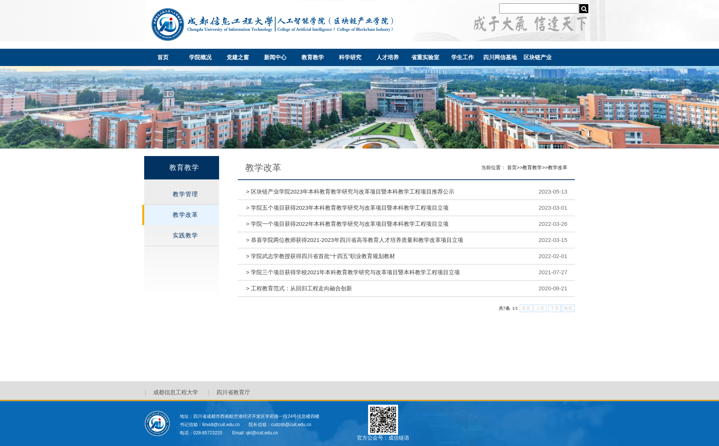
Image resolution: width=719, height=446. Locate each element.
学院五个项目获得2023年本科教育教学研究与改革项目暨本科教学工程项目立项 (347, 207)
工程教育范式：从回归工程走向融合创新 (299, 288)
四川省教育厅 (233, 392)
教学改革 (185, 215)
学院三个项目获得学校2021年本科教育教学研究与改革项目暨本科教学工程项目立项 (353, 272)
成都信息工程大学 (175, 392)
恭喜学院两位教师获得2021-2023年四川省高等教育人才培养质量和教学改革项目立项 (354, 240)
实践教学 (185, 235)
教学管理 (185, 194)
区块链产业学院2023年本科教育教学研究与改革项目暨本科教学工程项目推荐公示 (350, 191)
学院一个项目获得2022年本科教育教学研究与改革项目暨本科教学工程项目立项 (347, 224)
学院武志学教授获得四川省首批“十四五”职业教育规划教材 (320, 256)
